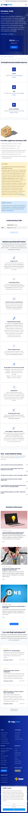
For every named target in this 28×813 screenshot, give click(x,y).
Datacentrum (17, 737)
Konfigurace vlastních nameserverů (5, 751)
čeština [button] (25, 1)
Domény (5, 56)
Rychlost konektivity (4, 756)
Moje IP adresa (3, 760)
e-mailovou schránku (17, 76)
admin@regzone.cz (4, 782)
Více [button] (17, 701)
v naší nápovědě (21, 194)
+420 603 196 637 (4, 778)
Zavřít (14, 804)
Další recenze (14, 710)
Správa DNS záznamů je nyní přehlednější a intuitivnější (13, 607)
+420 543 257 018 (4, 780)
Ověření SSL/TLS (4, 762)
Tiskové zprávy (17, 754)
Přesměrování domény (5, 743)
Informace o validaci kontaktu (6, 748)
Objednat (14, 47)
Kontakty (19, 1)
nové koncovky (10, 34)
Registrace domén (4, 732)
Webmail (8, 1)
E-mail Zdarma (3, 737)
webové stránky (18, 94)
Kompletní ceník (14, 232)
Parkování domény (4, 741)
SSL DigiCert (17, 111)
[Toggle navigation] (26, 4)
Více (3, 541)
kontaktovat (17, 457)
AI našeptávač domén (19, 739)
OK (14, 809)
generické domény (4, 34)
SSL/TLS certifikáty (4, 739)
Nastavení (14, 806)
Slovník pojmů (3, 764)
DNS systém (17, 734)
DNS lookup (3, 758)
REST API (2, 754)
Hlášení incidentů (18, 763)
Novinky (16, 750)
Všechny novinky (14, 624)
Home (2, 56)
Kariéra (16, 757)
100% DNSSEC (17, 732)
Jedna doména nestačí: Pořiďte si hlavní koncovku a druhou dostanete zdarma (13, 533)
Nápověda (14, 1)
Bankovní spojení (18, 761)
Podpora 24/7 (4, 775)
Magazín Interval (18, 752)
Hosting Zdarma (4, 734)
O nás (16, 748)
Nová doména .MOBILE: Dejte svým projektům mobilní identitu (11, 569)
